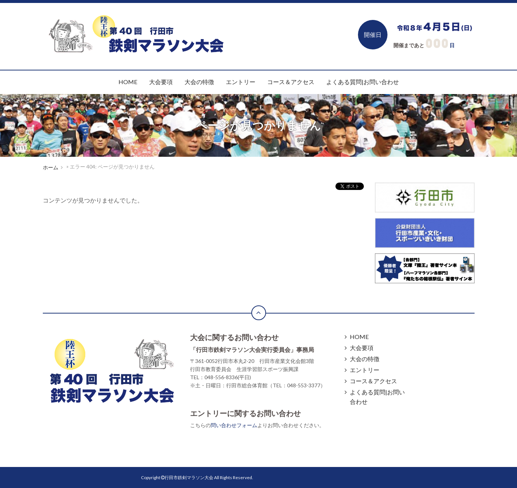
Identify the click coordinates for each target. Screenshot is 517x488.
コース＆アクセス (290, 81)
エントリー (240, 81)
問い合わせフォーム (234, 425)
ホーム (50, 167)
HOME (127, 81)
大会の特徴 (199, 81)
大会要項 (161, 81)
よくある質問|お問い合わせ (362, 81)
